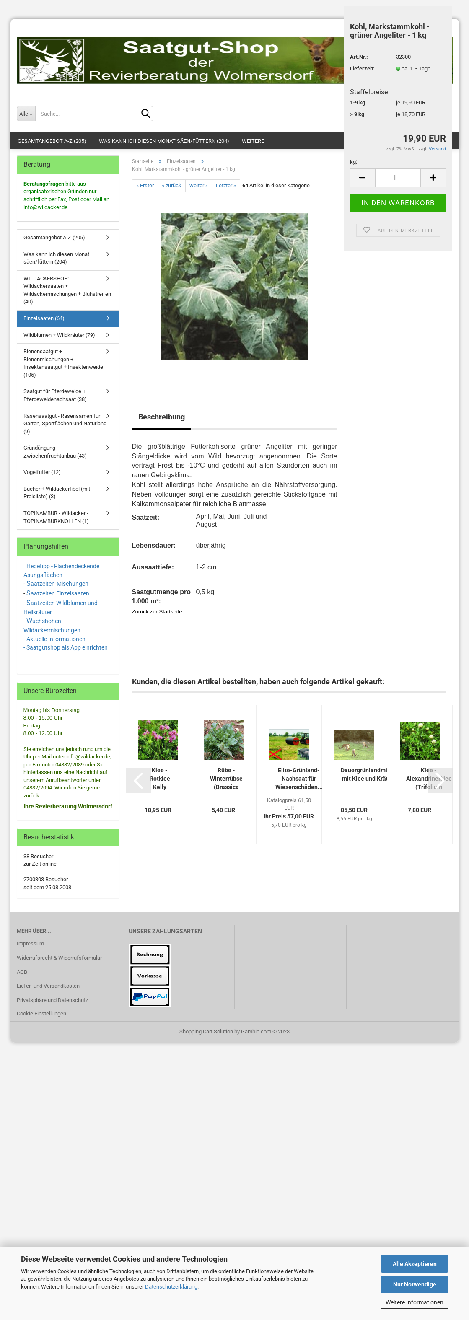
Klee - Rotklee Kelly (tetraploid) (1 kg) (160, 779)
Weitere (253, 141)
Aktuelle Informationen (56, 639)
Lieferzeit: (362, 68)
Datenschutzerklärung (171, 1287)
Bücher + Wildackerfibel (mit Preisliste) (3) (56, 493)
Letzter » (226, 185)
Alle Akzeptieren (415, 1263)
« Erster (145, 185)
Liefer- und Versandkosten (48, 986)
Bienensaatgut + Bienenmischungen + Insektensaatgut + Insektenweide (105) (63, 363)
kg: (353, 162)
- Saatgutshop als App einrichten (65, 647)
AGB (22, 972)
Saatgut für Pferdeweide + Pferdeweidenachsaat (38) (55, 395)
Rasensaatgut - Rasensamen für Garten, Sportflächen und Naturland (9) (64, 424)
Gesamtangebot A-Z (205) (52, 141)
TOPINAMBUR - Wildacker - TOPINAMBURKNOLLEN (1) (56, 517)
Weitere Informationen (414, 1302)
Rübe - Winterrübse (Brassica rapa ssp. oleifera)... (226, 779)
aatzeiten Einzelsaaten (60, 593)
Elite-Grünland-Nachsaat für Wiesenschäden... (299, 778)
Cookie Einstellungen (41, 1013)
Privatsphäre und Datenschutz (52, 1000)
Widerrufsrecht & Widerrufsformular (59, 958)
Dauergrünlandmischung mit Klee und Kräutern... (374, 774)
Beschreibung (161, 416)
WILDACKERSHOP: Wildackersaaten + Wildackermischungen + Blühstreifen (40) (67, 290)
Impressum (30, 943)
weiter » (198, 185)
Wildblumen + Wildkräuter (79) (59, 335)
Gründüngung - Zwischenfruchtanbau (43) (55, 452)
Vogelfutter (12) (42, 472)
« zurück (171, 185)
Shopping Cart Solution (206, 1031)
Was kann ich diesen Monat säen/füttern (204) (164, 141)
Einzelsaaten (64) (44, 318)
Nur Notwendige (414, 1284)
